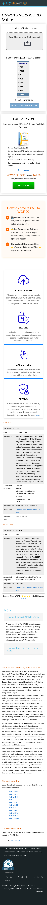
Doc (21, 83)
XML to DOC (13, 805)
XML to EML (13, 813)
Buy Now (23, 185)
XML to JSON (14, 818)
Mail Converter (36, 849)
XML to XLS (13, 800)
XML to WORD (15, 840)
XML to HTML (14, 816)
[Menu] (42, 3)
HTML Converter (22, 852)
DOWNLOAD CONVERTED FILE (24, 106)
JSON (22, 71)
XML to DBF (13, 810)
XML (21, 79)
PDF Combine (21, 855)
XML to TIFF (13, 808)
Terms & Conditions (28, 886)
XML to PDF (13, 802)
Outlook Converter (23, 849)
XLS (21, 75)
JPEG (22, 91)
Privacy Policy (15, 886)
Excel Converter (35, 852)
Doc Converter (9, 852)
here (37, 415)
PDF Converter (9, 849)
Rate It (23, 598)
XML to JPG (13, 797)
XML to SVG (13, 794)
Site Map (5, 886)
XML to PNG (13, 792)
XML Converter (9, 855)
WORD (22, 95)
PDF (21, 67)
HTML (22, 87)
